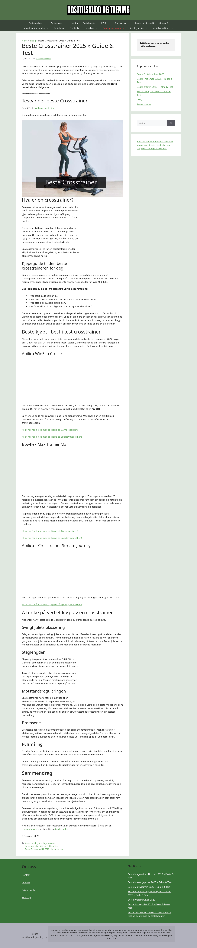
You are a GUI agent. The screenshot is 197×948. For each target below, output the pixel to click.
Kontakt (26, 874)
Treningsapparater (115, 28)
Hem (24, 40)
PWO (106, 23)
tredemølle (61, 829)
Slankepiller (123, 23)
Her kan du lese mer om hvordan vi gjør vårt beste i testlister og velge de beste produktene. (155, 145)
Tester (27, 843)
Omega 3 (163, 23)
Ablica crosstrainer (45, 108)
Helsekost (93, 28)
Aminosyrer (59, 23)
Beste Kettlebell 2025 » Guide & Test (41, 846)
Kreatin (74, 23)
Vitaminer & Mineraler (37, 28)
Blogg (33, 40)
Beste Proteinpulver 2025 (150, 74)
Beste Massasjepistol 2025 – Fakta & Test (150, 882)
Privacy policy (29, 890)
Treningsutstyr (140, 28)
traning (34, 843)
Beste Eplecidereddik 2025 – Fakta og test (44, 849)
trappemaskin (29, 829)
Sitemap (26, 897)
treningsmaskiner (47, 843)
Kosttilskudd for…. (164, 28)
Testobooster (89, 23)
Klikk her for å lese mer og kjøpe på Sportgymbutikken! (52, 436)
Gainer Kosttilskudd (144, 23)
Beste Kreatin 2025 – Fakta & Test (155, 86)
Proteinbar (59, 28)
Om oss (26, 882)
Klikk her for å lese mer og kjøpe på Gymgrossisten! (50, 429)
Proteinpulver (38, 23)
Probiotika (74, 28)
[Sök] (171, 123)
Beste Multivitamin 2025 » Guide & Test (149, 886)
